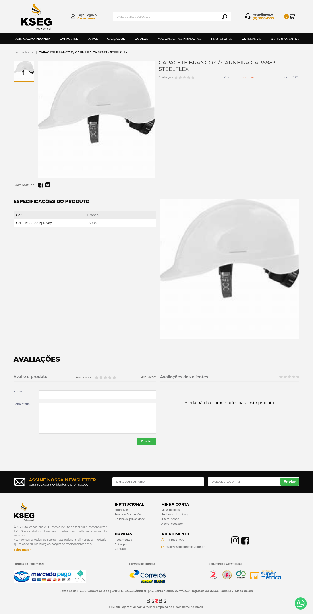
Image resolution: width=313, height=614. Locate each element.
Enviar (146, 442)
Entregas (121, 544)
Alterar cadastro (172, 523)
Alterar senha (170, 519)
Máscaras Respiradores (180, 39)
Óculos (141, 39)
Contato (120, 549)
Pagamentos (123, 540)
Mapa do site (244, 591)
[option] (24, 71)
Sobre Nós (121, 510)
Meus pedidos (170, 510)
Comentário (22, 404)
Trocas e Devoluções (128, 514)
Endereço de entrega (175, 514)
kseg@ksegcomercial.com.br (185, 546)
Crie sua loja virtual (122, 607)
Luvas (92, 39)
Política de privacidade (130, 519)
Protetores (221, 39)
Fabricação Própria (32, 39)
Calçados (116, 39)
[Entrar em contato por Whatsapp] (301, 603)
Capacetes (69, 39)
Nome (18, 391)
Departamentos (285, 39)
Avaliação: (166, 77)
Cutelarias (251, 39)
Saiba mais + (22, 550)
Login (89, 15)
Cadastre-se (86, 18)
